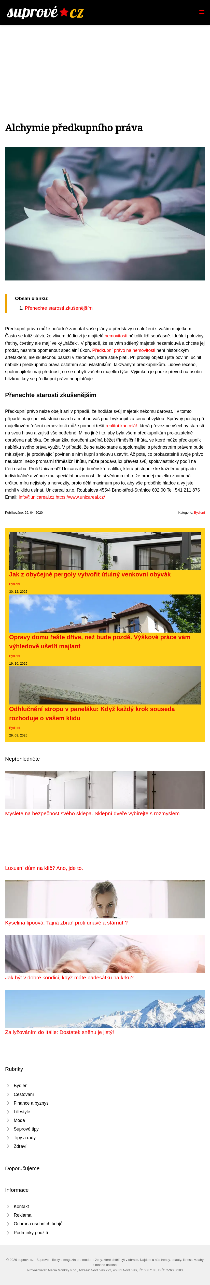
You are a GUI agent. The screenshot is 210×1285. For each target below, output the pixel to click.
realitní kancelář (121, 425)
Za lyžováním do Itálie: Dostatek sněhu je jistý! (59, 1032)
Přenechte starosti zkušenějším (59, 308)
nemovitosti (116, 335)
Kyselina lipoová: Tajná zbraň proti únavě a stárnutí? (66, 923)
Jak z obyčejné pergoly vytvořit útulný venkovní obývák (90, 574)
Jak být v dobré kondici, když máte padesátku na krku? (69, 977)
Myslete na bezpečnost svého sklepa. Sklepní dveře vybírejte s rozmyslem (92, 813)
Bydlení (199, 512)
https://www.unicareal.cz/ (80, 497)
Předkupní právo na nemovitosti (123, 350)
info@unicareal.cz (36, 497)
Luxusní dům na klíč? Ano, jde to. (44, 868)
